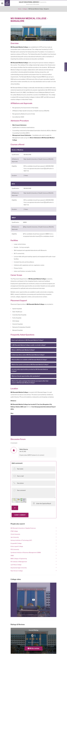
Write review (33, 648)
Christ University (15, 534)
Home (19, 9)
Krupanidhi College (16, 543)
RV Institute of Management (19, 561)
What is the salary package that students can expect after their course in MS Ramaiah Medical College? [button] (29, 381)
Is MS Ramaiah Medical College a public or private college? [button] (28, 345)
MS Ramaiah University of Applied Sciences (23, 528)
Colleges (25, 9)
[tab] (33, 340)
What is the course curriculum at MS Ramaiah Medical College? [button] (30, 364)
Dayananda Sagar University (19, 567)
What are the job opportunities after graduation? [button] (25, 376)
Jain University (15, 537)
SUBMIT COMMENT (20, 515)
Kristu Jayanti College (17, 546)
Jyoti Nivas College (16, 564)
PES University (15, 549)
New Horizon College (17, 571)
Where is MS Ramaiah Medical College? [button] (23, 350)
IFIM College (14, 531)
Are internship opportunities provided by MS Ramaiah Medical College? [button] (29, 370)
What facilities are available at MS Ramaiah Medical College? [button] (29, 359)
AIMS (12, 555)
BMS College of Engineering (19, 558)
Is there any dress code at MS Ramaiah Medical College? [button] (27, 355)
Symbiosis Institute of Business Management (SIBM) (26, 552)
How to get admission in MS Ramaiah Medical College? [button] (27, 340)
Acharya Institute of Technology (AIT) (21, 540)
